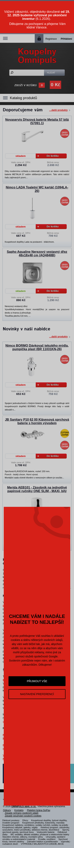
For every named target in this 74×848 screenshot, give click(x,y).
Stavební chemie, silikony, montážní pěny (22, 837)
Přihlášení (66, 38)
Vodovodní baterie (45, 832)
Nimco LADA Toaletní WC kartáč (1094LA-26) (37, 189)
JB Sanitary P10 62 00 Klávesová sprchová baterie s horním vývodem (37, 421)
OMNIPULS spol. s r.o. (23, 806)
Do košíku (48, 156)
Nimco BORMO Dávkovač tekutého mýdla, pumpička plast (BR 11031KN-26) (36, 347)
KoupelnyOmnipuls (37, 56)
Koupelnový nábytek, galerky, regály (20, 827)
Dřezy (25, 820)
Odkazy (7, 810)
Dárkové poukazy (10, 820)
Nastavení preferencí (37, 694)
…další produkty (58, 110)
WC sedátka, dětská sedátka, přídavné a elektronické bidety (39, 834)
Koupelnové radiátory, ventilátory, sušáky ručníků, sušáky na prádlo (35, 825)
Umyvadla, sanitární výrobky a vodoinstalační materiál (33, 838)
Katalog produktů (23, 98)
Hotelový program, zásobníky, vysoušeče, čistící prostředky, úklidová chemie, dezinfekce (36, 828)
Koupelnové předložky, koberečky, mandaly (43, 823)
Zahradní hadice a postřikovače (42, 841)
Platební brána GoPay (38, 810)
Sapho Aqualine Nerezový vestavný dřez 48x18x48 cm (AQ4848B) (37, 253)
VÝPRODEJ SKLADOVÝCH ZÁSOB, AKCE (42, 844)
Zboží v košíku (25, 85)
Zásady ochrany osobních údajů (21, 813)
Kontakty (19, 810)
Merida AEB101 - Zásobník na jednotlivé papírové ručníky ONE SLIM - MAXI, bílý (37, 489)
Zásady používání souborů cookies (23, 815)
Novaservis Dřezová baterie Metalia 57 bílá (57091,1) (37, 121)
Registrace (51, 38)
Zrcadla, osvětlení (46, 839)
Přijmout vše (37, 681)
